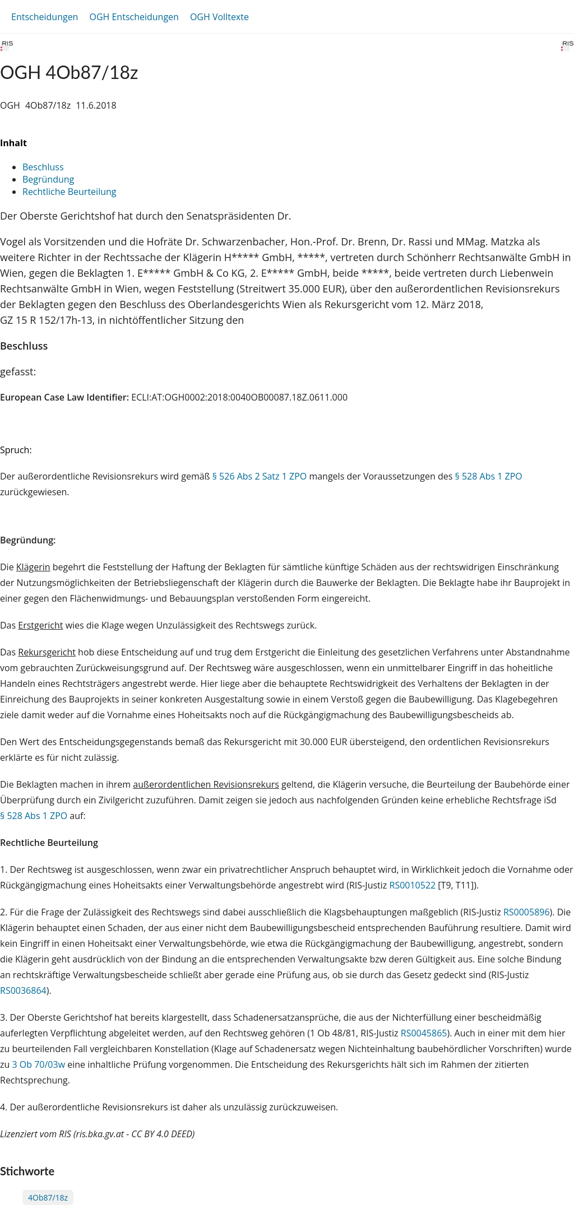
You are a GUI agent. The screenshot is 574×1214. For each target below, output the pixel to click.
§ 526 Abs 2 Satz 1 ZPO (259, 476)
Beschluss (43, 167)
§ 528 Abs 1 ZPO (488, 476)
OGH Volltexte (219, 17)
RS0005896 (526, 912)
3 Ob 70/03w (38, 1064)
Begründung (48, 179)
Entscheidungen (44, 17)
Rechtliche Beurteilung (69, 191)
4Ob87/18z (48, 1197)
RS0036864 (23, 990)
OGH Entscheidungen (133, 17)
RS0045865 (424, 1033)
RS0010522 (413, 885)
